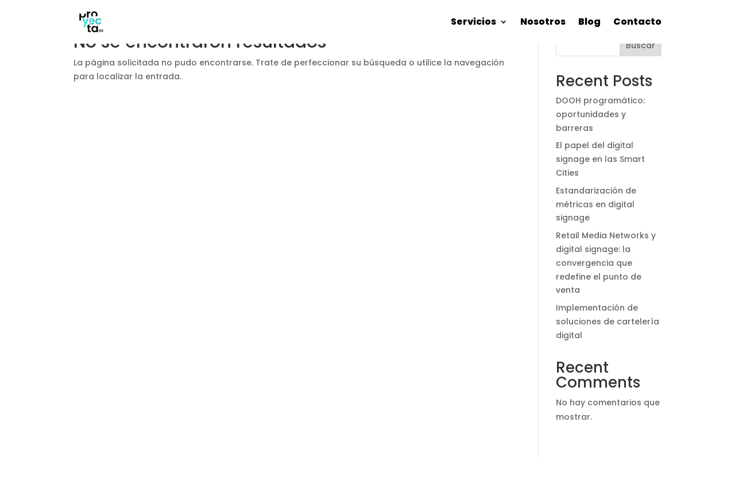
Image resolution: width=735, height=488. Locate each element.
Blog (589, 21)
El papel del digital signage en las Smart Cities (600, 159)
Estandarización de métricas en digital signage (596, 204)
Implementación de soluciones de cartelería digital (607, 321)
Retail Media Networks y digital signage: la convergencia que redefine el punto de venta (606, 263)
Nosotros (543, 21)
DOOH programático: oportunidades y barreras (600, 114)
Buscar (640, 45)
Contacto (637, 21)
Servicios (473, 21)
